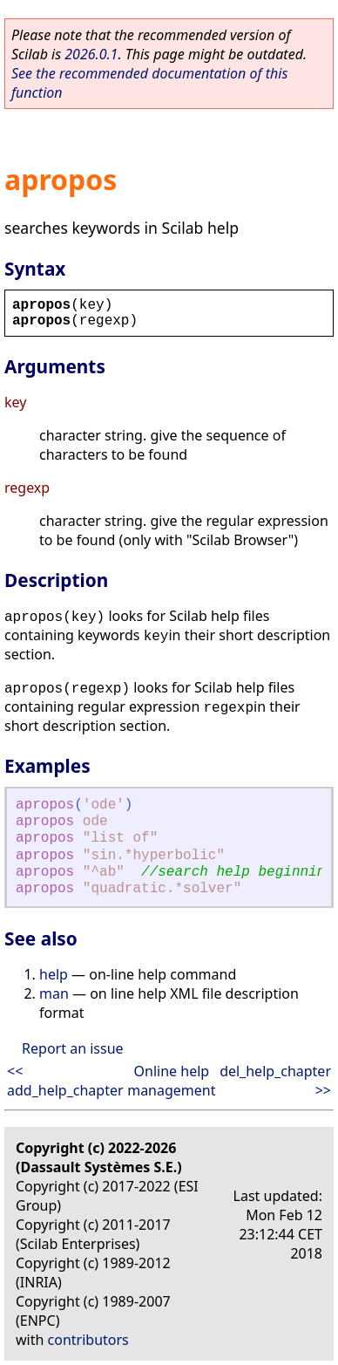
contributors (88, 1339)
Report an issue (72, 1048)
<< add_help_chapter (65, 1080)
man (54, 993)
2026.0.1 (91, 54)
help (53, 974)
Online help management (171, 1080)
